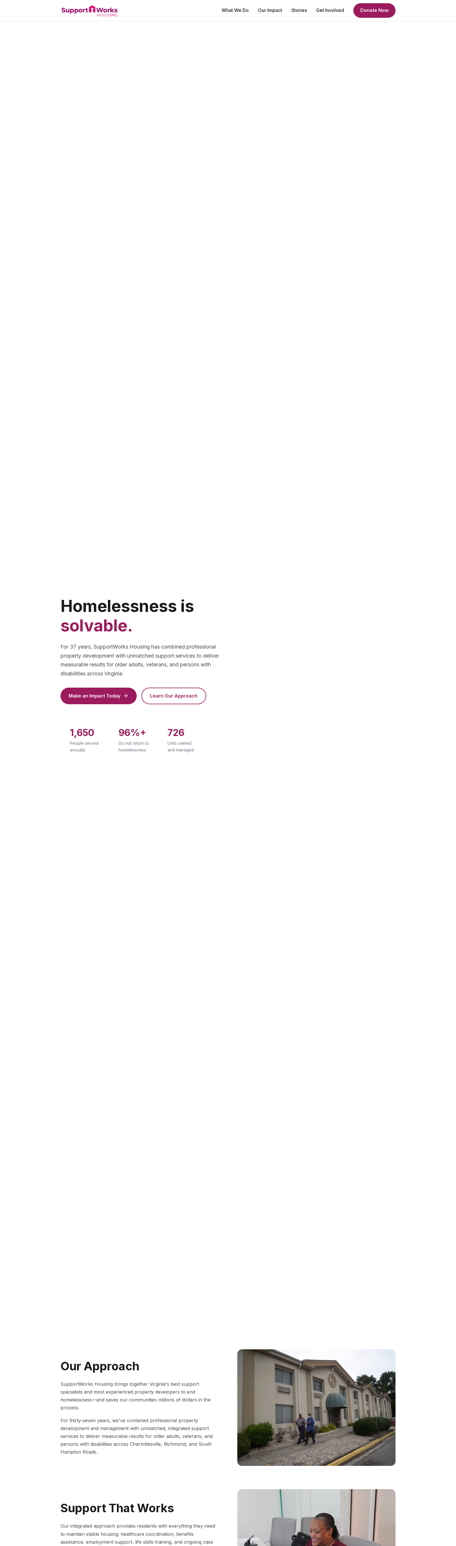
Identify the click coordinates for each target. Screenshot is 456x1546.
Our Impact (270, 10)
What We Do (235, 10)
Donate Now (374, 10)
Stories (299, 10)
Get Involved (330, 10)
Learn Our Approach (173, 696)
